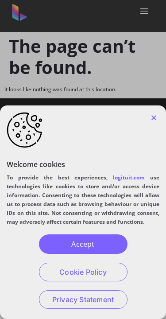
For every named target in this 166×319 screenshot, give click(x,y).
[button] (154, 117)
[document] (83, 159)
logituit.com (129, 177)
